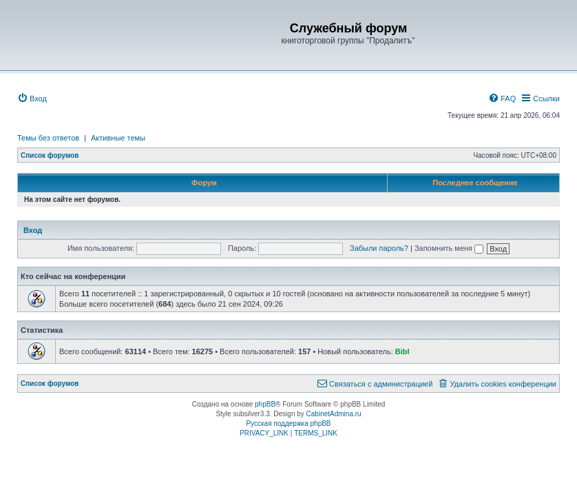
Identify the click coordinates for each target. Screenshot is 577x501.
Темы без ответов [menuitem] (48, 138)
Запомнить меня (449, 248)
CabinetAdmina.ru (333, 414)
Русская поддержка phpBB (288, 423)
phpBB (265, 404)
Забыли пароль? (379, 248)
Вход (32, 230)
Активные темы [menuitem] (118, 138)
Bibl (402, 351)
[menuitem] (32, 98)
